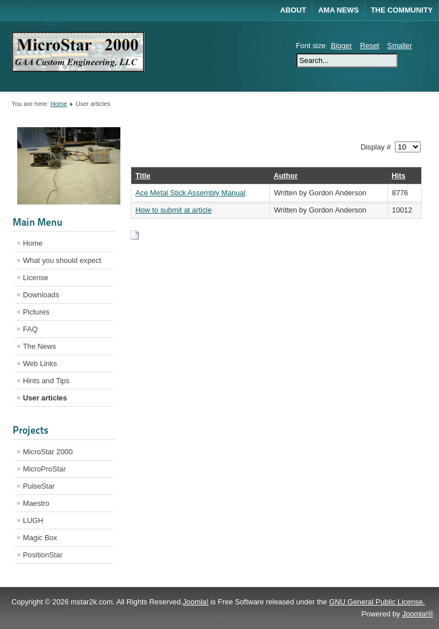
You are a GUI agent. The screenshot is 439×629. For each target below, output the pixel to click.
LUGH (33, 520)
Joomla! (196, 601)
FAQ (30, 329)
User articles (45, 398)
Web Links (40, 363)
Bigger (341, 45)
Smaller (399, 45)
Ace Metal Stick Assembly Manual (190, 192)
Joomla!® (417, 614)
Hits (398, 175)
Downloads (41, 294)
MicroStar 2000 (48, 451)
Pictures (36, 312)
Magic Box (40, 537)
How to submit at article (173, 210)
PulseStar (38, 486)
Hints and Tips (46, 380)
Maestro (36, 503)
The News (39, 346)
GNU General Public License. (377, 601)
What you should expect (62, 260)
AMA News (338, 10)
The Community (402, 10)
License (35, 277)
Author (285, 175)
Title (142, 175)
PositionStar (42, 555)
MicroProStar (44, 469)
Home (58, 103)
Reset (369, 45)
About (293, 10)
